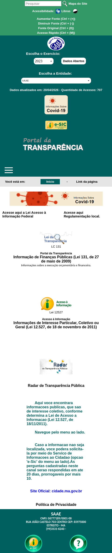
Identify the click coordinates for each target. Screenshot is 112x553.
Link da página (86, 181)
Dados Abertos (73, 61)
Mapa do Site (77, 3)
